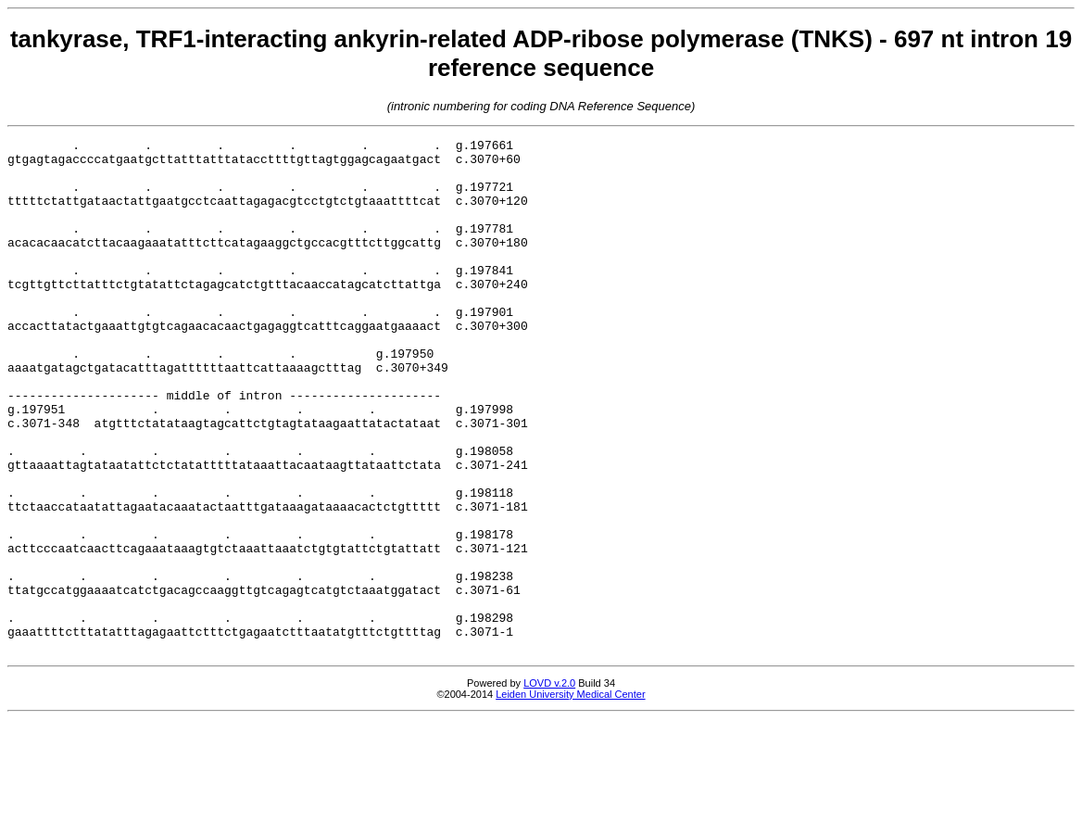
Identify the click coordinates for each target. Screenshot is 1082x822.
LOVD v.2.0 (549, 785)
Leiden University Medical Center (570, 797)
